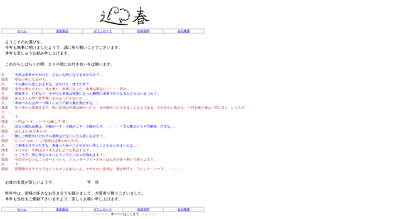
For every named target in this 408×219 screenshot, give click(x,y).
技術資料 (143, 31)
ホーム (22, 31)
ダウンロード (102, 31)
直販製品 (62, 31)
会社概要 (183, 31)
